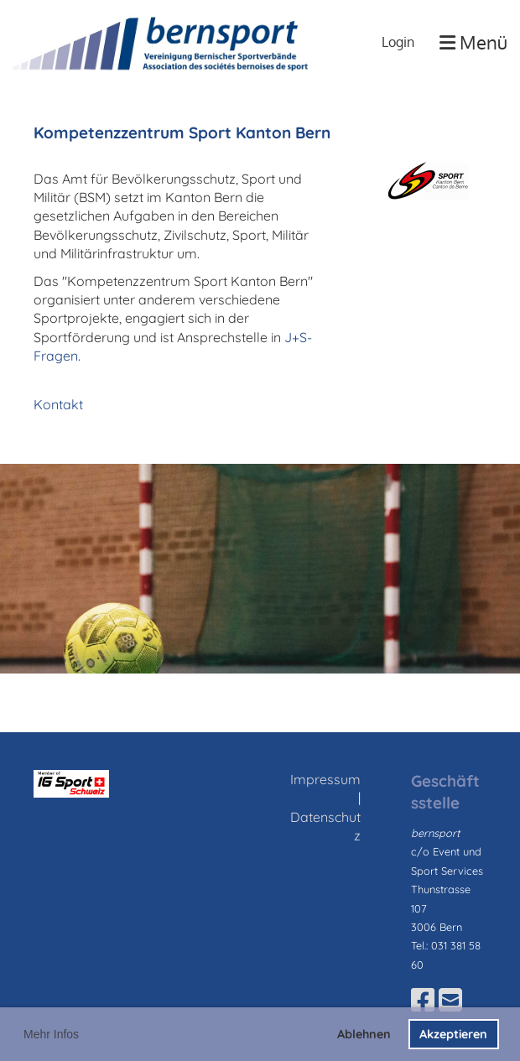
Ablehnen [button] (364, 1034)
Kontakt (58, 404)
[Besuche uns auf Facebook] (422, 1000)
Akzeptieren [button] (453, 1034)
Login (398, 42)
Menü (473, 42)
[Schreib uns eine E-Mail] (450, 1000)
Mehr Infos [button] (51, 1034)
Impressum (325, 779)
